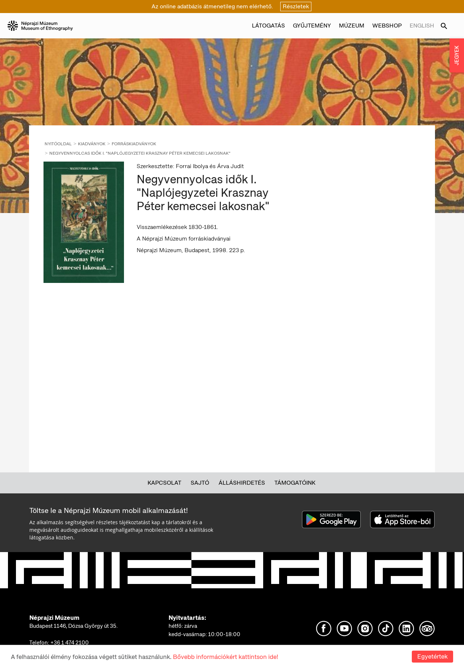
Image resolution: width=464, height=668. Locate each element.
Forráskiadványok (134, 144)
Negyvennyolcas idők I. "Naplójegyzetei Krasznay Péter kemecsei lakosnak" (140, 153)
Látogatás (268, 25)
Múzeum (351, 25)
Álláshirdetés (242, 483)
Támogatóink (294, 483)
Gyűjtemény (312, 25)
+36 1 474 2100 (69, 642)
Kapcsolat (164, 483)
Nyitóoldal (58, 144)
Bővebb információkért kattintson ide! (225, 657)
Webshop (387, 25)
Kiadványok (91, 144)
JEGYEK (456, 55)
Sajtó (200, 483)
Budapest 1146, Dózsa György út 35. (73, 626)
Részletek (296, 6)
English (422, 25)
